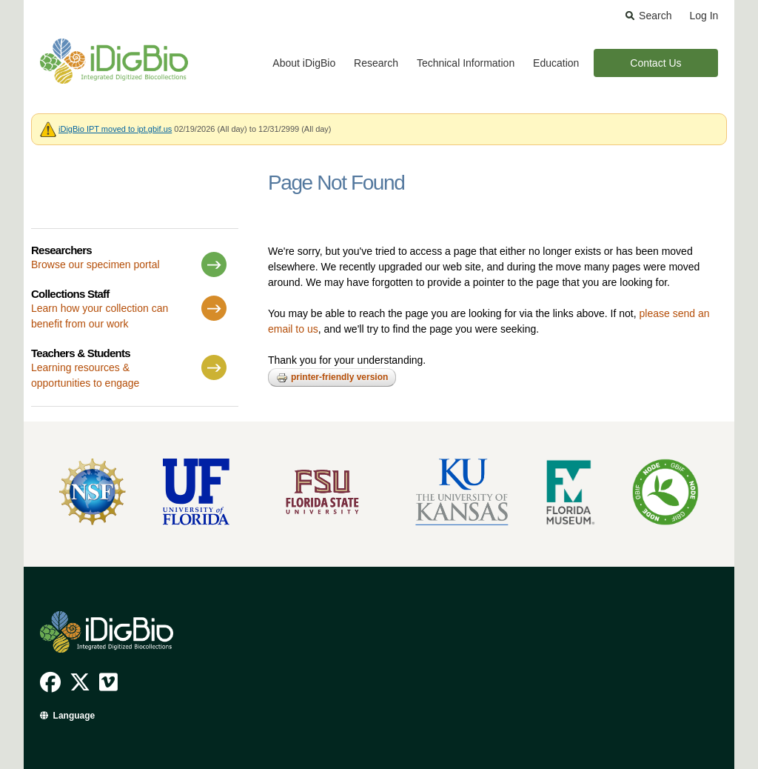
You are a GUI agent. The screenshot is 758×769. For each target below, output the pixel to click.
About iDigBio (303, 63)
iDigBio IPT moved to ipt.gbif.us (115, 128)
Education (556, 63)
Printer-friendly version (332, 378)
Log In (703, 15)
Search (655, 15)
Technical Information (465, 63)
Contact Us (655, 63)
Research (376, 63)
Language (74, 715)
